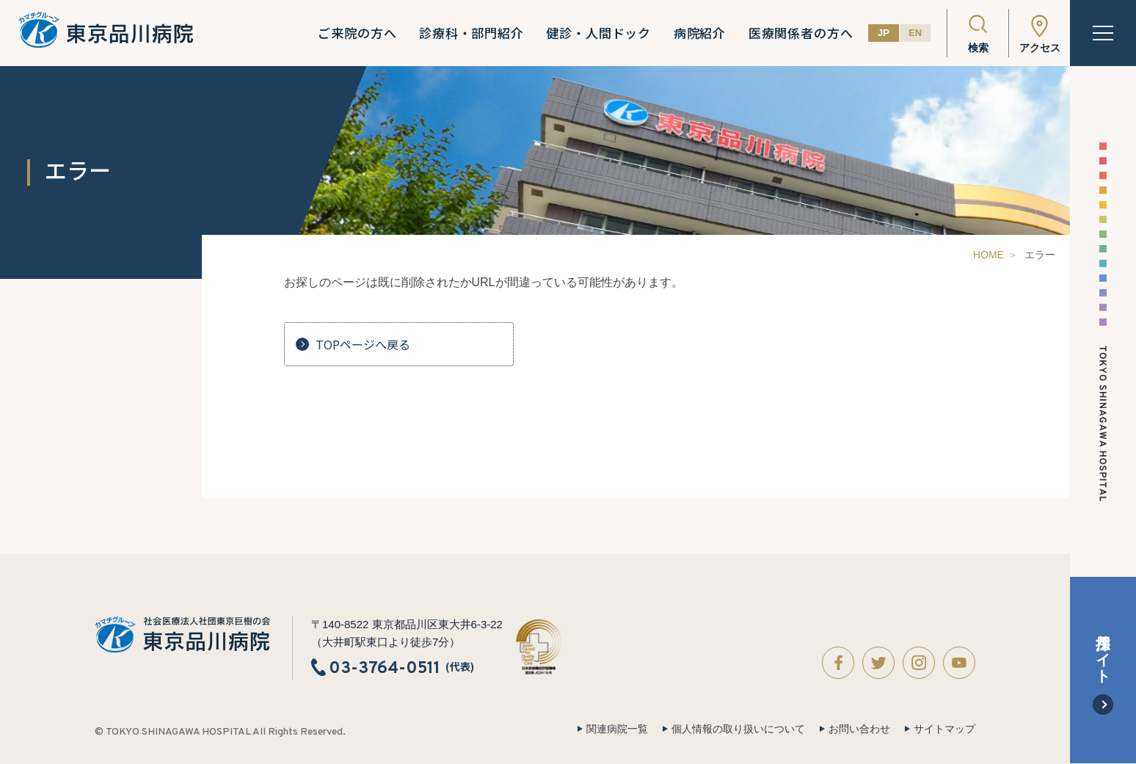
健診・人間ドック (598, 33)
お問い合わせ (859, 729)
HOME (988, 255)
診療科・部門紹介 (471, 33)
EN (915, 32)
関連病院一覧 (617, 729)
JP (883, 32)
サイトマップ (944, 729)
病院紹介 (700, 33)
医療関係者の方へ (801, 33)
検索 (978, 48)
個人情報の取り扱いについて (738, 729)
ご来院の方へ (357, 33)
